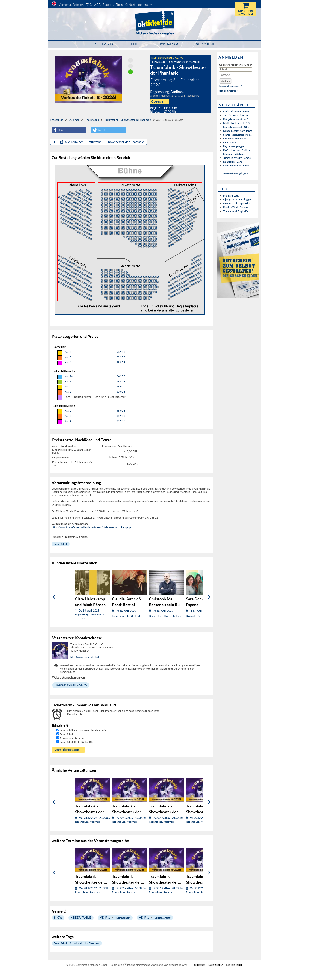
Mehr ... (105, 917)
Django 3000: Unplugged (237, 199)
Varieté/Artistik (162, 917)
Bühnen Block (76, 241)
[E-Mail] (235, 69)
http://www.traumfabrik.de (85, 657)
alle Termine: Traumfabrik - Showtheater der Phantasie (98, 142)
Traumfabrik (92, 119)
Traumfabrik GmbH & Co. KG (166, 57)
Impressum (144, 4)
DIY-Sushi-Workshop (235, 138)
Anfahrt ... (159, 102)
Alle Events (103, 44)
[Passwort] (235, 75)
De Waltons (229, 142)
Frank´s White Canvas (235, 207)
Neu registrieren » (228, 90)
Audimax (74, 119)
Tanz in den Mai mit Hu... (237, 115)
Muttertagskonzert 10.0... (237, 123)
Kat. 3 (68, 357)
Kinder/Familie (81, 917)
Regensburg (56, 119)
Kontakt (130, 4)
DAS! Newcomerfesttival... (238, 150)
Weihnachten (122, 917)
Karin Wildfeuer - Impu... (237, 111)
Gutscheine (205, 44)
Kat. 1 (68, 381)
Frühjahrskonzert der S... (236, 119)
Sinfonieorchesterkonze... (237, 134)
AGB (97, 4)
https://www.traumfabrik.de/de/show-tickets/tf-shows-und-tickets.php (91, 527)
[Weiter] (209, 597)
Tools (119, 4)
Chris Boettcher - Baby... (237, 165)
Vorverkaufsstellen (71, 4)
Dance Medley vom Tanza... (238, 130)
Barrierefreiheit (234, 964)
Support (108, 4)
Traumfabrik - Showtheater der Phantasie (128, 119)
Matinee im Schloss (234, 154)
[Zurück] (54, 597)
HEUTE (136, 44)
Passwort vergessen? (230, 86)
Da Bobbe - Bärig (232, 161)
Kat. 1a (69, 376)
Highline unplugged (234, 146)
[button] (69, 130)
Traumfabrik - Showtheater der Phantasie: (175, 61)
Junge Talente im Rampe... (238, 157)
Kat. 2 (68, 352)
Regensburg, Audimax (72, 738)
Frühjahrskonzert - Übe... (237, 126)
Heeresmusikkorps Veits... (237, 203)
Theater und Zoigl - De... (236, 211)
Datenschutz (215, 964)
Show (58, 917)
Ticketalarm (168, 44)
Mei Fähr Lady (231, 195)
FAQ (89, 4)
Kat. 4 (68, 362)
